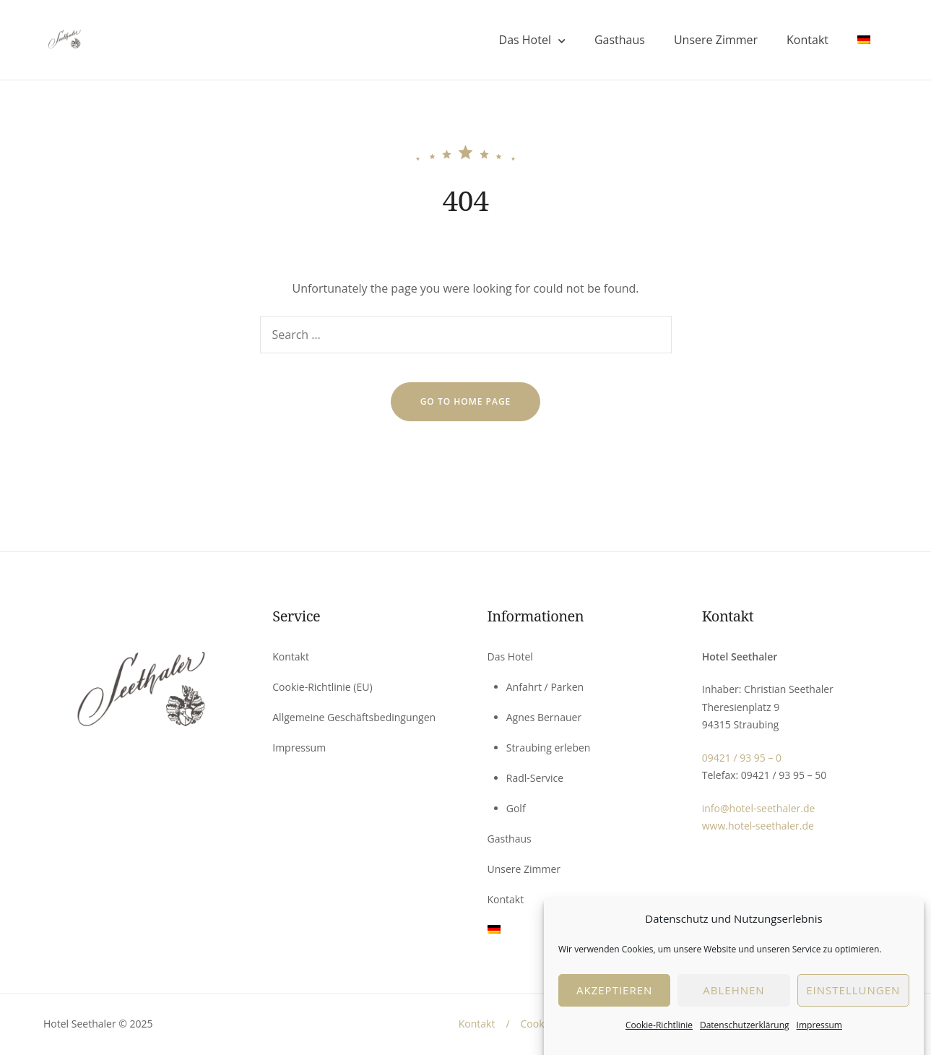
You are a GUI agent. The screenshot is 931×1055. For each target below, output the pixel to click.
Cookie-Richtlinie (659, 1036)
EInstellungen (853, 1001)
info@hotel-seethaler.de (758, 808)
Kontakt (807, 40)
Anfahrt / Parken (545, 687)
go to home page (465, 401)
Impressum (819, 1036)
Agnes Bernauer (543, 717)
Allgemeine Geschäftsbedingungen (354, 717)
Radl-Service (534, 778)
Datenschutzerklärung (744, 1036)
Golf (516, 808)
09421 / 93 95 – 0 (741, 758)
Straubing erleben (548, 747)
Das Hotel (525, 40)
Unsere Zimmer (716, 40)
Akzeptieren (614, 1001)
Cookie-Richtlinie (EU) (322, 687)
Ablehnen (733, 1001)
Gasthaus (619, 40)
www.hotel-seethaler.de (758, 825)
